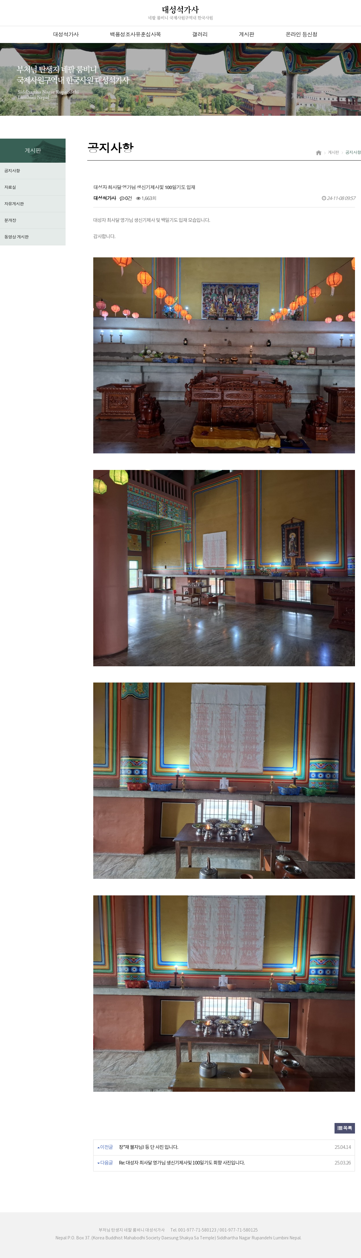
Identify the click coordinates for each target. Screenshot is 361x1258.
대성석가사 (66, 34)
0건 (126, 198)
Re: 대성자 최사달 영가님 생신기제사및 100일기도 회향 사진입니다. (182, 1163)
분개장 (10, 220)
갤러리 (200, 34)
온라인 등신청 (301, 34)
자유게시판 (14, 204)
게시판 (246, 34)
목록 (345, 1128)
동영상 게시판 (16, 237)
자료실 (10, 187)
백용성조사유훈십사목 (135, 34)
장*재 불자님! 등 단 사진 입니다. (148, 1147)
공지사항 (12, 170)
